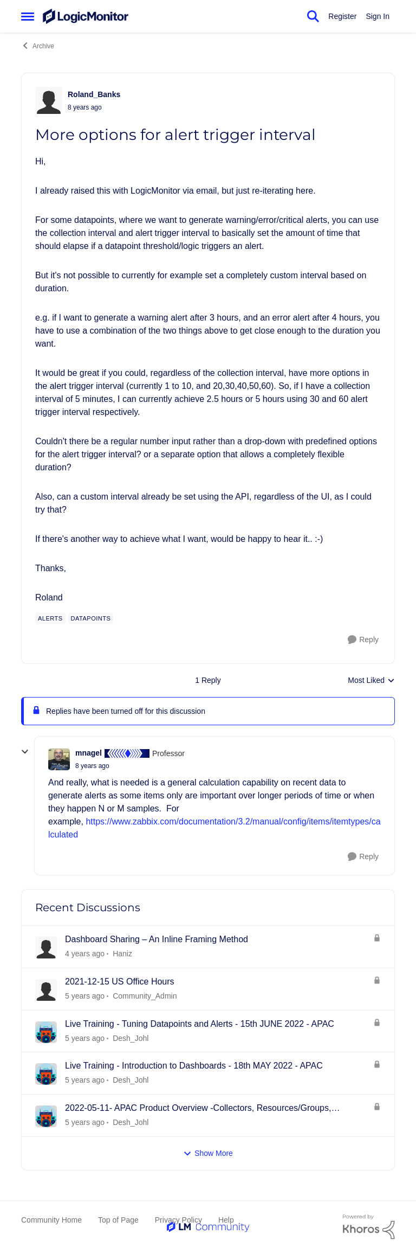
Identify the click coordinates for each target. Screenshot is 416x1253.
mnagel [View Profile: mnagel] (88, 753)
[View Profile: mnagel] (59, 759)
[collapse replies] (24, 751)
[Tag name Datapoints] (91, 618)
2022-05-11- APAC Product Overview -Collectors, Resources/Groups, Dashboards (198, 1108)
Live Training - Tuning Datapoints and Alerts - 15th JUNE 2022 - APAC (199, 1023)
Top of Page (118, 1220)
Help (226, 1220)
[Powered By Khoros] (369, 1226)
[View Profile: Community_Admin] (46, 990)
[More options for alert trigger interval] (92, 766)
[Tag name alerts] (50, 618)
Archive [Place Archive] (37, 45)
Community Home (51, 1220)
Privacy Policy (178, 1220)
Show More (208, 1153)
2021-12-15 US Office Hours (119, 981)
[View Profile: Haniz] (46, 947)
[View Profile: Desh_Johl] (46, 1032)
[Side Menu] (28, 16)
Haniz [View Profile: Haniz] (122, 953)
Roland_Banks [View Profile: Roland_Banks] (94, 94)
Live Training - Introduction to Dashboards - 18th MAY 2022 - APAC (194, 1065)
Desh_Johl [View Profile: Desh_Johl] (130, 1037)
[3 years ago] (85, 954)
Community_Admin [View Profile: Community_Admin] (145, 996)
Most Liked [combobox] (371, 681)
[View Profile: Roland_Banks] (48, 100)
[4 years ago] (85, 996)
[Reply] (363, 639)
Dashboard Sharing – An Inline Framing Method (156, 939)
